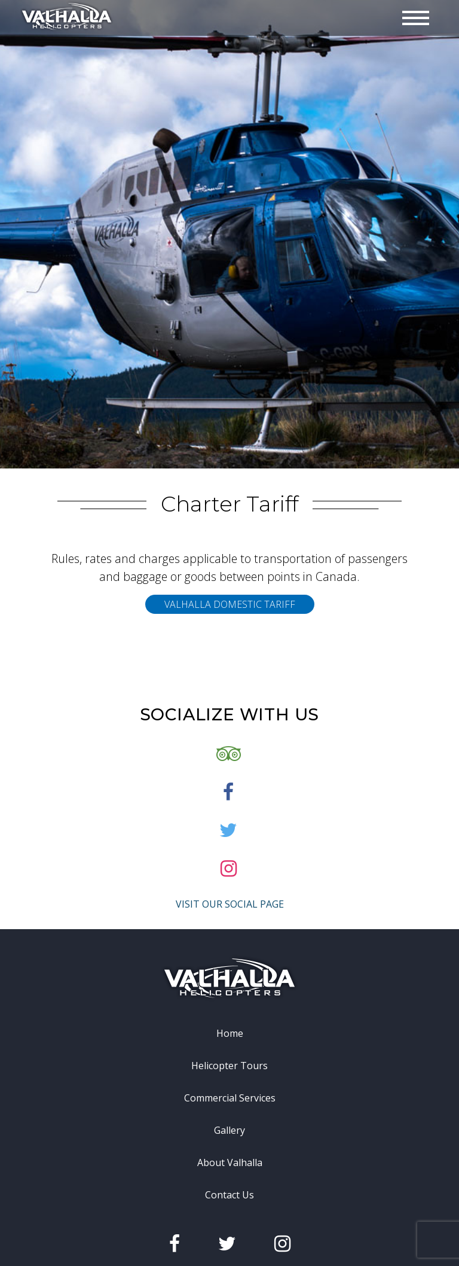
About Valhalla (229, 1200)
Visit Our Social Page (230, 941)
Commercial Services (230, 1135)
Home (229, 1071)
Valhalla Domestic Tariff (229, 642)
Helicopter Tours (229, 1103)
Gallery (229, 1167)
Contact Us (229, 1232)
